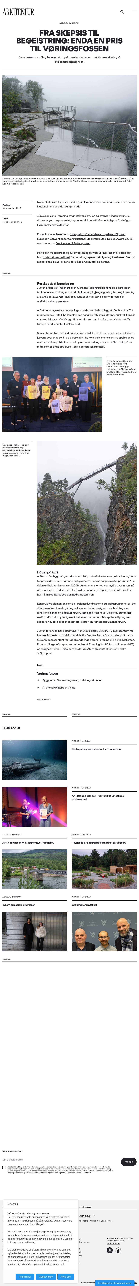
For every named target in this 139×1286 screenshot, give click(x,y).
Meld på (129, 1162)
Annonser (83, 1216)
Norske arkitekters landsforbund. (115, 1242)
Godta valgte (46, 1276)
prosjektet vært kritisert (56, 277)
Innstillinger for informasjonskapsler (114, 1283)
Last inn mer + (44, 798)
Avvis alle (66, 1276)
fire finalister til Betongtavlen (73, 263)
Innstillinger (25, 1276)
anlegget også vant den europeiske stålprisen (97, 254)
